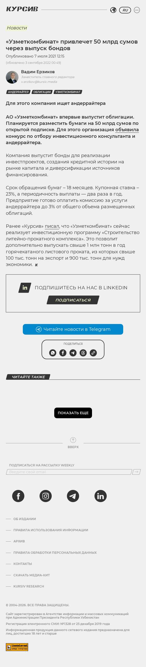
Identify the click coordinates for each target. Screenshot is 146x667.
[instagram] (46, 496)
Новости (17, 28)
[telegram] (73, 496)
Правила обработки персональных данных (55, 553)
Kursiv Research (28, 586)
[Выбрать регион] (113, 10)
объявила (127, 129)
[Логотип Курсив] (22, 8)
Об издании (24, 519)
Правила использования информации (50, 530)
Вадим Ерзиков (38, 71)
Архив (19, 541)
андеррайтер (18, 92)
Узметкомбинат (68, 92)
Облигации (42, 92)
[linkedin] (100, 496)
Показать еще (73, 413)
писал (52, 226)
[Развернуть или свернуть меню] (137, 10)
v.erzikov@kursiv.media (39, 82)
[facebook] (18, 496)
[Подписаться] (136, 472)
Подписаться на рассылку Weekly (41, 465)
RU (125, 10)
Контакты (22, 564)
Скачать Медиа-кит (31, 575)
